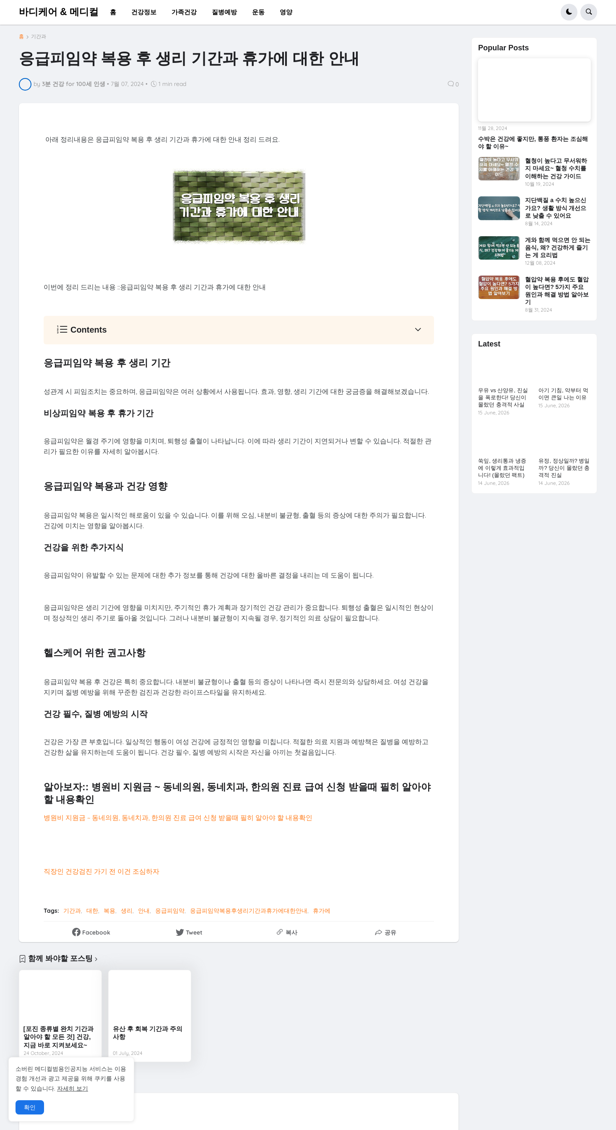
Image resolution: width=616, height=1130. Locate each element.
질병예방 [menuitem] (224, 12)
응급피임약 (170, 910)
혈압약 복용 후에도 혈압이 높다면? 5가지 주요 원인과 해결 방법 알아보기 (557, 291)
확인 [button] (30, 1107)
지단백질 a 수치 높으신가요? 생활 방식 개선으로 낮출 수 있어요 (555, 208)
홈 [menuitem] (113, 12)
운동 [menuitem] (258, 12)
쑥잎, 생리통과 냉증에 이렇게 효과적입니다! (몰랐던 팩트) (502, 468)
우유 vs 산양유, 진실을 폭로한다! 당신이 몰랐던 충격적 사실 (503, 397)
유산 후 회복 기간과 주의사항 (148, 1033)
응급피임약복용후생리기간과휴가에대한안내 (248, 910)
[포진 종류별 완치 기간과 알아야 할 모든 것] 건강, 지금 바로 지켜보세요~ (58, 1037)
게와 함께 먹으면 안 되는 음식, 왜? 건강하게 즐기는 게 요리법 (557, 247)
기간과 (38, 36)
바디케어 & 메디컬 (59, 11)
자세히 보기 (72, 1088)
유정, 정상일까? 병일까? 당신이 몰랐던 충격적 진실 (564, 468)
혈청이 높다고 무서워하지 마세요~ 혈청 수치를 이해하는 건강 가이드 (556, 168)
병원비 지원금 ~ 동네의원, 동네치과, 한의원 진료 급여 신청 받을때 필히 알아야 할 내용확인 (178, 817)
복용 (109, 910)
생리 (127, 910)
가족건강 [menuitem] (184, 12)
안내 (144, 910)
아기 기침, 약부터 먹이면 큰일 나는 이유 (563, 394)
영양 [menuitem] (286, 12)
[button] (569, 12)
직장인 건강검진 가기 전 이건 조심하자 (101, 871)
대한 (92, 910)
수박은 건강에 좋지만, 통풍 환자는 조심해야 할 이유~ (532, 142)
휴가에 (321, 910)
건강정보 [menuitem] (143, 12)
